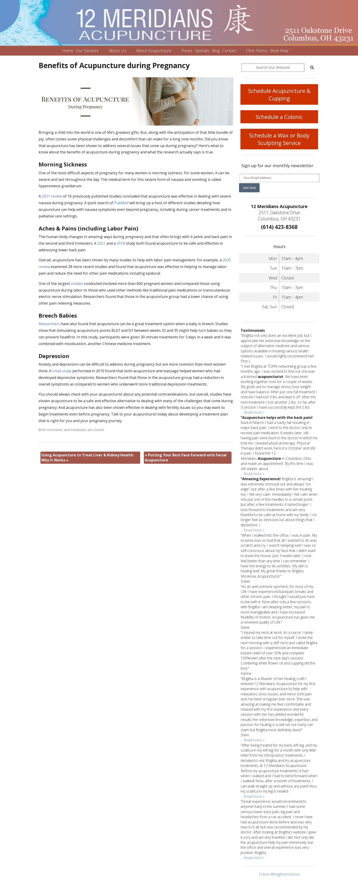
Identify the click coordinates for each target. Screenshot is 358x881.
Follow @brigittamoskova (279, 874)
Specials (202, 50)
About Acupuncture (153, 50)
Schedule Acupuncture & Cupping (279, 94)
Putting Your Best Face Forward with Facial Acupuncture (185, 458)
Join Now (249, 188)
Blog (216, 50)
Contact (229, 50)
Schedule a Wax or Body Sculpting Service (279, 139)
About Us (117, 50)
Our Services (87, 50)
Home (67, 50)
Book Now (279, 50)
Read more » (254, 412)
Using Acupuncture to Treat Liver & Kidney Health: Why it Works (87, 458)
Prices (187, 50)
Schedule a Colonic (279, 117)
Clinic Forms (256, 50)
